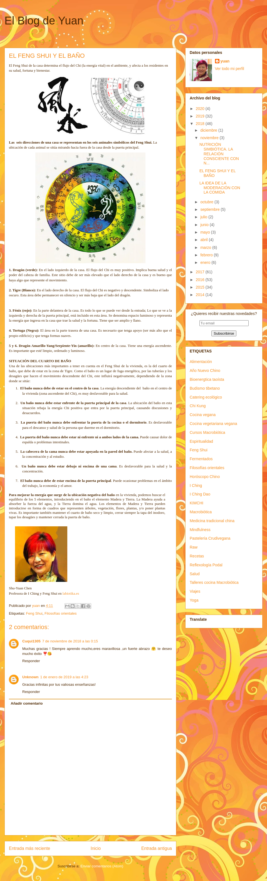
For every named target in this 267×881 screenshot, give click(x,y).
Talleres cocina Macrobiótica (214, 582)
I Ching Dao (200, 494)
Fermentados (201, 459)
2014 (201, 294)
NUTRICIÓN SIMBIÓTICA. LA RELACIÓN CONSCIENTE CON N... (219, 153)
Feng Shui (34, 613)
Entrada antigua (156, 848)
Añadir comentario (27, 703)
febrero (207, 255)
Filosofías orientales (60, 613)
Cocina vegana (203, 414)
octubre (207, 202)
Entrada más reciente (29, 848)
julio (204, 217)
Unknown (30, 677)
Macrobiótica (201, 512)
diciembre (209, 130)
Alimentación (201, 361)
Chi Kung (198, 406)
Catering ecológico (206, 397)
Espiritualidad (201, 441)
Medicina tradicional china (212, 521)
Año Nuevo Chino (205, 370)
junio (204, 224)
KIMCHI (196, 503)
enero (205, 262)
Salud (195, 574)
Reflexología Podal (206, 565)
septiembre (210, 209)
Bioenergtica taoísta (207, 379)
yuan (225, 61)
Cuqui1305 (31, 641)
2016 (201, 279)
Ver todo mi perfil (229, 68)
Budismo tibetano (205, 388)
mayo (205, 232)
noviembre (209, 138)
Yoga (194, 600)
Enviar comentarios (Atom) (101, 866)
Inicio (96, 848)
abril (204, 239)
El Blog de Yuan (43, 20)
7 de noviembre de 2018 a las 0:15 (70, 641)
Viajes (195, 591)
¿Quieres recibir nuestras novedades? (224, 313)
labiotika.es (71, 593)
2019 (201, 116)
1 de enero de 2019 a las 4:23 (64, 677)
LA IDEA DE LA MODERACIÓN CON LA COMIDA (219, 188)
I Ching (196, 485)
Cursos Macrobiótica (207, 432)
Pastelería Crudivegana (210, 538)
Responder (31, 661)
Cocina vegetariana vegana (213, 423)
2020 (201, 108)
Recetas (197, 556)
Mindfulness (200, 529)
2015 (201, 287)
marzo (206, 247)
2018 (201, 123)
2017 (201, 272)
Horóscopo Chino (205, 476)
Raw (193, 547)
